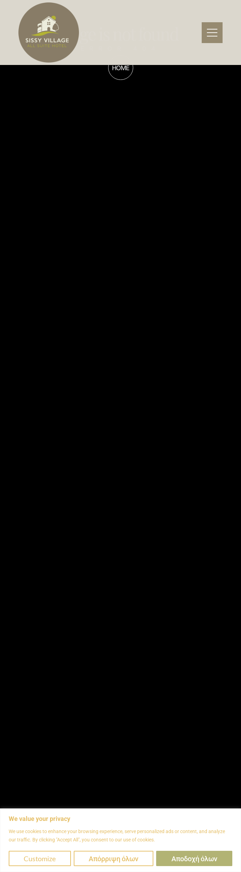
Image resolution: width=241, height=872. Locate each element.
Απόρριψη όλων (113, 858)
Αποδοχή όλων (194, 858)
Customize (40, 858)
